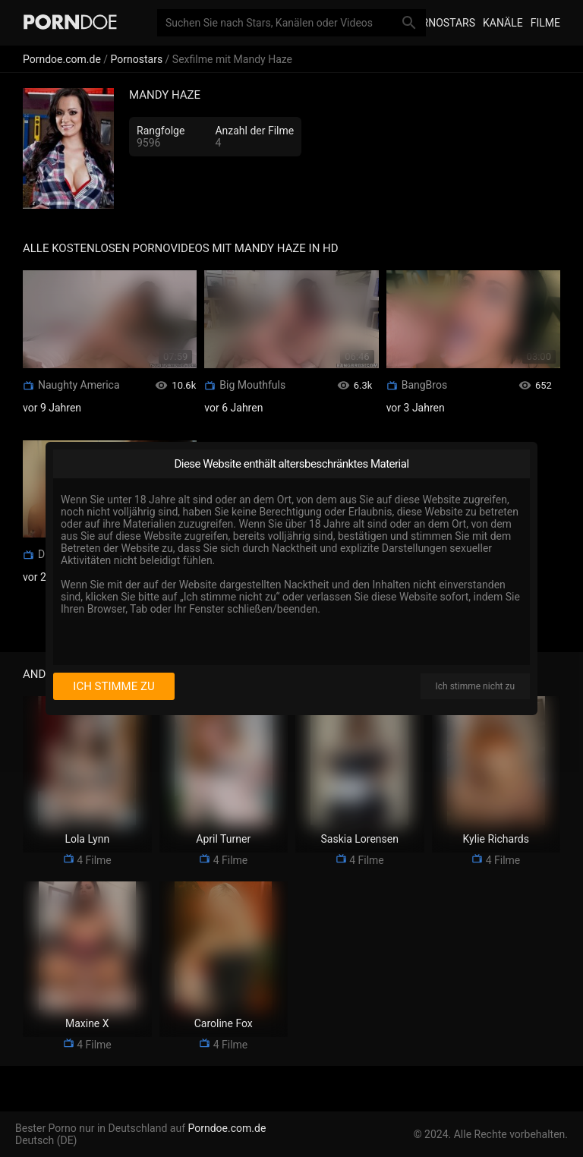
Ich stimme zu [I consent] (113, 686)
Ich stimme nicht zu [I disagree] (475, 686)
